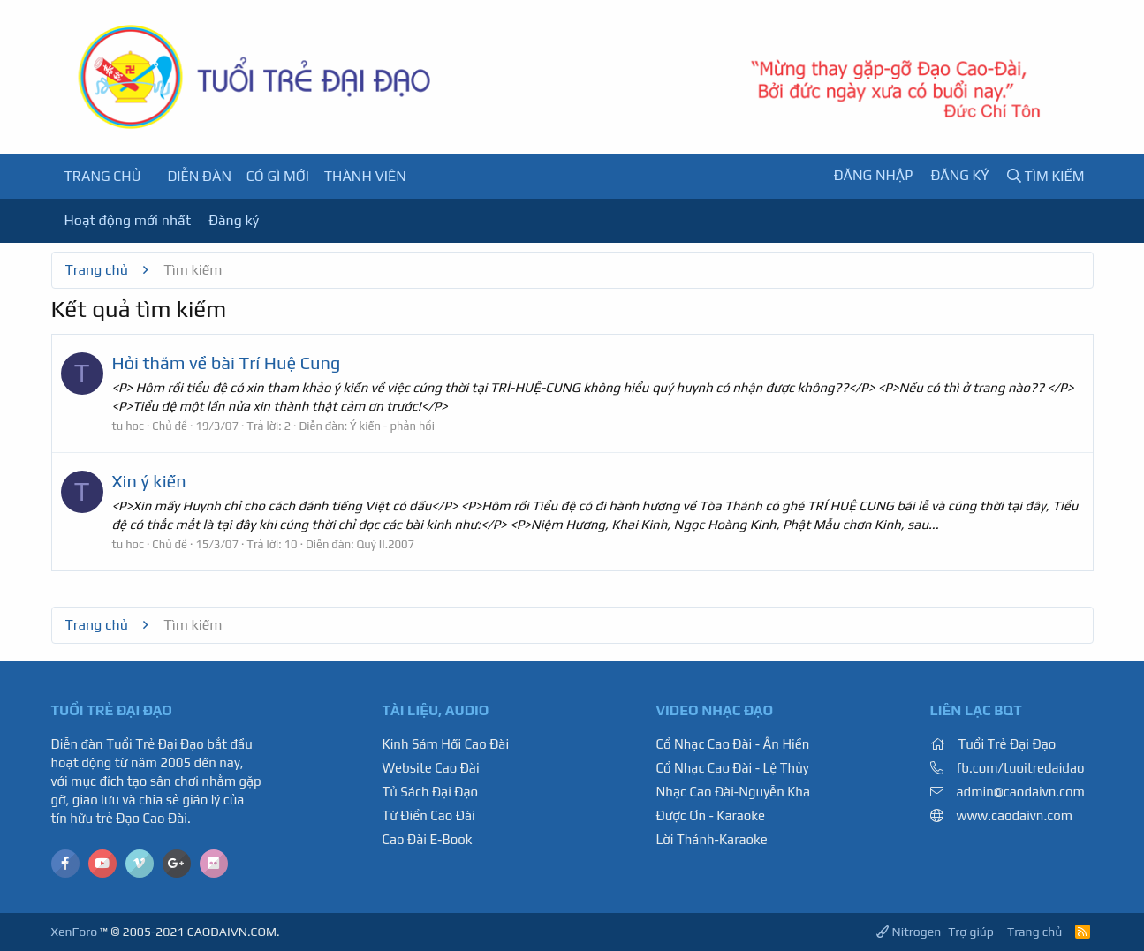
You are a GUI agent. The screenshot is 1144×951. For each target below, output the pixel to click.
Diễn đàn (199, 176)
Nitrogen (908, 932)
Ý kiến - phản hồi (392, 426)
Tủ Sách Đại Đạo (431, 791)
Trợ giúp (971, 932)
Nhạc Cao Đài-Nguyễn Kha (733, 791)
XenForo (74, 932)
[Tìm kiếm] (1046, 176)
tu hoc (128, 426)
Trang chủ (102, 176)
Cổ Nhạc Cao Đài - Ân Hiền (733, 743)
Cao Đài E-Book (428, 839)
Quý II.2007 (386, 544)
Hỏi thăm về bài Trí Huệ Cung (226, 362)
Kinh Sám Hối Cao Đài (446, 743)
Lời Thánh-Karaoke (712, 839)
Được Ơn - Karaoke (711, 815)
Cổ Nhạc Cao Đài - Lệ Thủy (732, 767)
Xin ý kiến (149, 481)
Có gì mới (277, 176)
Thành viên (365, 176)
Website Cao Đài (431, 767)
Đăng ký (233, 220)
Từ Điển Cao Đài (429, 815)
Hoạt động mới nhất (128, 220)
